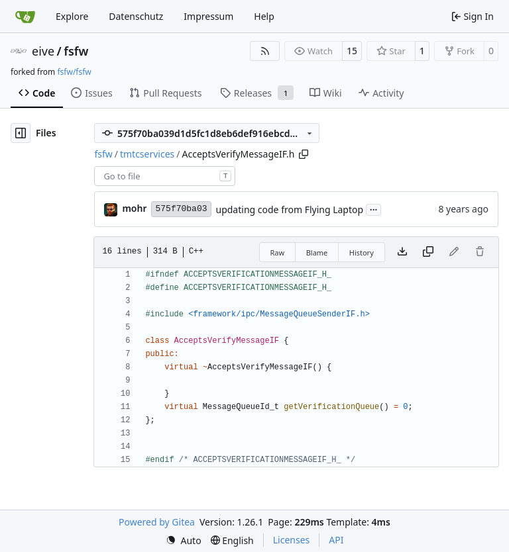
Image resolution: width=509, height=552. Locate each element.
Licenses (291, 539)
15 (352, 50)
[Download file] (402, 252)
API (336, 539)
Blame (317, 252)
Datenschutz (136, 16)
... (374, 208)
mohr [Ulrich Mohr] (134, 208)
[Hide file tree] (20, 133)
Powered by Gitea (157, 522)
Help (264, 16)
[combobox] (164, 176)
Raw (277, 252)
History (361, 252)
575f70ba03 (181, 209)
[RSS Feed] (265, 51)
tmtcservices (147, 154)
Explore (72, 16)
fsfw (76, 51)
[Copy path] (303, 154)
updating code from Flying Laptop (290, 209)
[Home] (25, 16)
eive (43, 51)
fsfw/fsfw (74, 71)
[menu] (183, 540)
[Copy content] (428, 252)
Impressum (208, 16)
